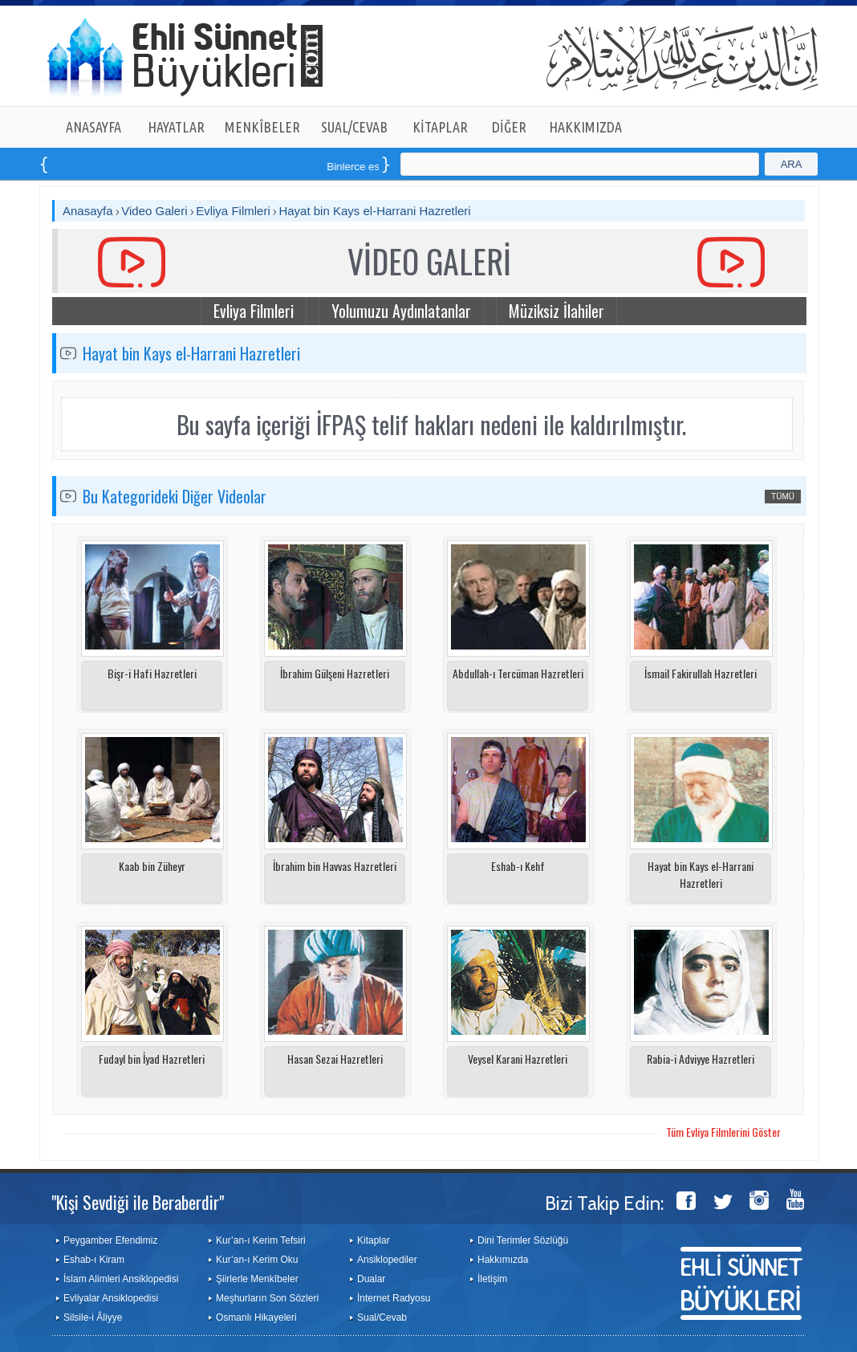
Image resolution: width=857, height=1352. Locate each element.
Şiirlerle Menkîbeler (257, 1279)
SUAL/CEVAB (354, 127)
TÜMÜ (782, 496)
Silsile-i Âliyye (92, 1317)
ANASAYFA (93, 127)
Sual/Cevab (382, 1317)
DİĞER (509, 127)
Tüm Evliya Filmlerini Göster (723, 1131)
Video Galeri (154, 211)
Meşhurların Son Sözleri (267, 1298)
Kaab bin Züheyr (152, 865)
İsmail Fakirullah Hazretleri (700, 673)
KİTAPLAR (440, 127)
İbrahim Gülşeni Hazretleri (334, 673)
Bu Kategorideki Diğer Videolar (174, 496)
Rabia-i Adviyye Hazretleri (700, 1058)
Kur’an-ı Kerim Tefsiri (261, 1240)
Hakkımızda (502, 1259)
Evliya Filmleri (233, 211)
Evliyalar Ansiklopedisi (110, 1298)
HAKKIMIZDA (585, 127)
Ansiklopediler (387, 1259)
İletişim (492, 1279)
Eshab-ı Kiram (93, 1259)
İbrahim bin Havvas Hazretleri (334, 865)
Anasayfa (88, 211)
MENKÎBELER (262, 127)
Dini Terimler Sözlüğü (522, 1240)
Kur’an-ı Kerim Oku (257, 1259)
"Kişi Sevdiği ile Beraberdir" (137, 1202)
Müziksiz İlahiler (556, 311)
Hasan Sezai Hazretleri (335, 1058)
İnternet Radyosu (393, 1298)
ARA (791, 164)
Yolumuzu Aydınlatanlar (401, 311)
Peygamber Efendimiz (110, 1240)
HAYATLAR (176, 127)
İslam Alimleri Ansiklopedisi (120, 1279)
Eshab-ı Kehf (518, 865)
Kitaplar (373, 1240)
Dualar (371, 1279)
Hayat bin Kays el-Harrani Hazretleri (374, 211)
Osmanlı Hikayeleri (256, 1317)
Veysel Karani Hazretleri (517, 1058)
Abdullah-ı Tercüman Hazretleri (518, 673)
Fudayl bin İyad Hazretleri (152, 1058)
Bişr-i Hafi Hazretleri (152, 673)
